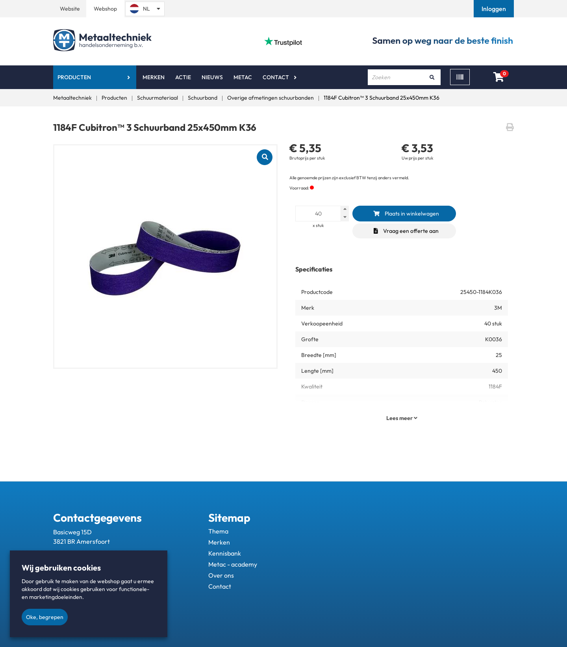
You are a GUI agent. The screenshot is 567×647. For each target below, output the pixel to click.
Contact (276, 77)
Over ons (221, 575)
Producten (74, 77)
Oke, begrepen (44, 617)
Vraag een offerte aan (406, 230)
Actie (183, 77)
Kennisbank (224, 553)
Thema (218, 531)
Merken (154, 77)
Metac (242, 77)
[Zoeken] (432, 77)
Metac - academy (232, 564)
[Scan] (460, 77)
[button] (494, 9)
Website (70, 8)
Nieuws (212, 77)
